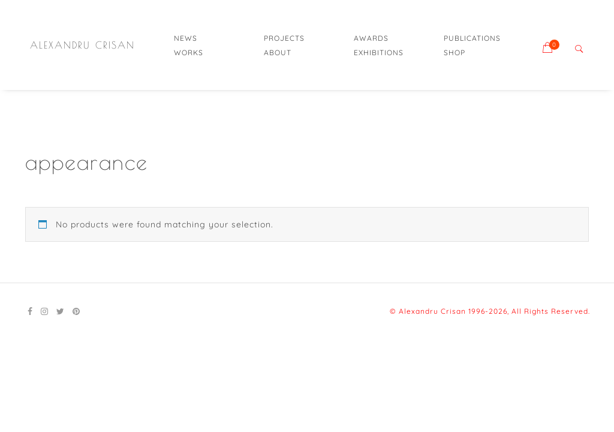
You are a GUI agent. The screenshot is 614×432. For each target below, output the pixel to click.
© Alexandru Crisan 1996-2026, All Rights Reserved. (490, 311)
